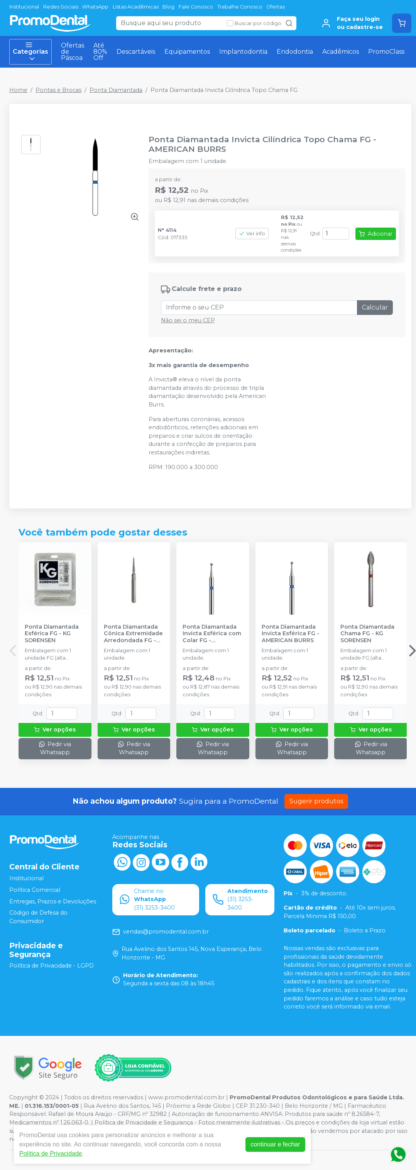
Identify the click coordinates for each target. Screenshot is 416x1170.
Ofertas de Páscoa (72, 51)
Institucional (24, 7)
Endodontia (295, 51)
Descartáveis (136, 51)
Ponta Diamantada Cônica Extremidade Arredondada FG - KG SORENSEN (133, 634)
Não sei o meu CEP (188, 320)
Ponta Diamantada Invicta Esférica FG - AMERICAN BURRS (290, 634)
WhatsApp (95, 7)
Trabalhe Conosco (239, 7)
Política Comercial (34, 889)
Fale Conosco (196, 7)
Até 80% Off (100, 51)
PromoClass (386, 51)
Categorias (30, 52)
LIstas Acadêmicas (136, 7)
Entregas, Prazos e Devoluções (52, 901)
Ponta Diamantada (116, 90)
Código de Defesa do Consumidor (38, 917)
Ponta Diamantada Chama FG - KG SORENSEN (367, 634)
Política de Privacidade (50, 1153)
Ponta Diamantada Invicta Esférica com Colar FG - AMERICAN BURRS (212, 634)
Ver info (252, 233)
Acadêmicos (340, 51)
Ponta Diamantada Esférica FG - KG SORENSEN (52, 634)
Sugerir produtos (316, 801)
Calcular (375, 307)
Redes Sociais (60, 7)
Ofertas (275, 7)
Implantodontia (243, 51)
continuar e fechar (275, 1144)
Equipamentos (187, 51)
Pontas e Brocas (58, 90)
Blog (168, 7)
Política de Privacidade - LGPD (51, 966)
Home (18, 90)
